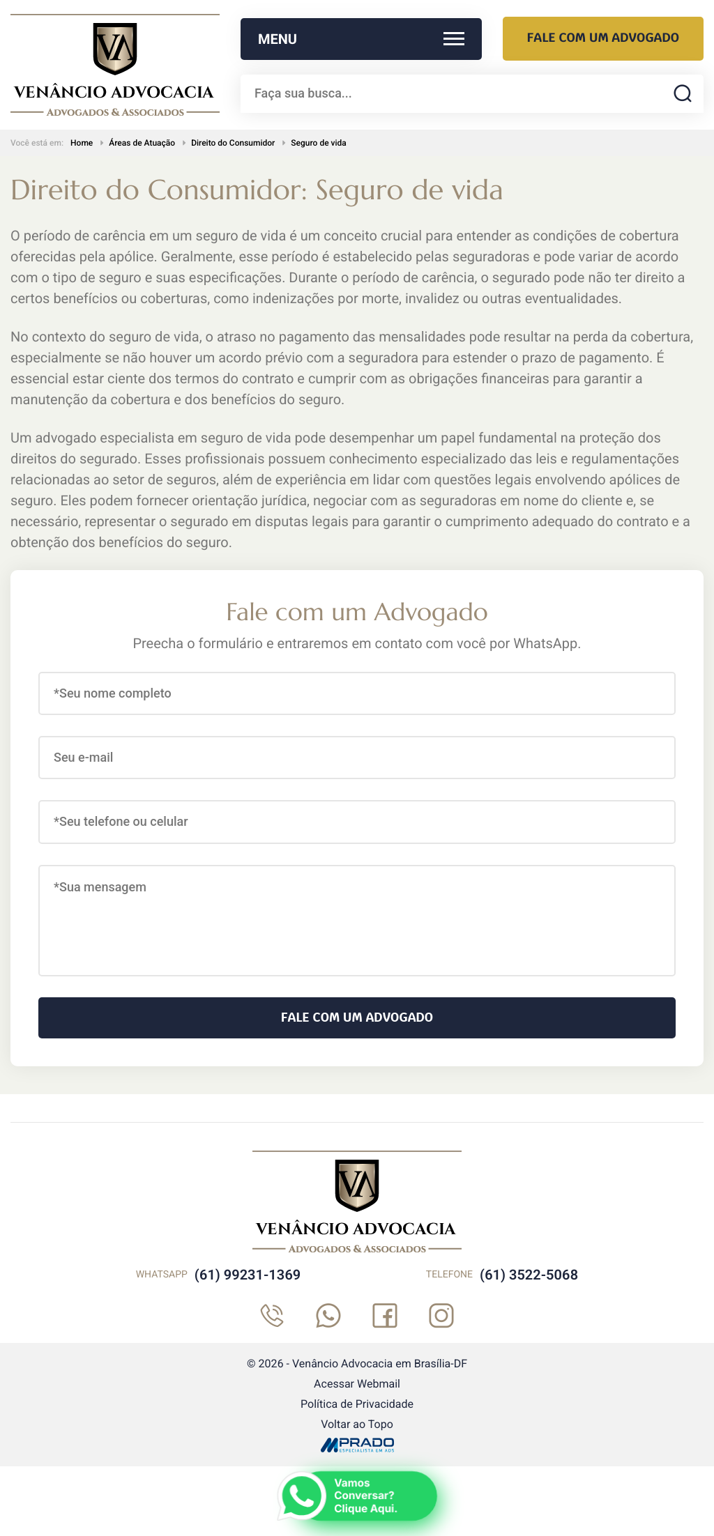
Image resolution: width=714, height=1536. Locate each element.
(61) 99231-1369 (248, 1274)
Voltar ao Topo (357, 1424)
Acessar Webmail (357, 1383)
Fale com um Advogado (603, 38)
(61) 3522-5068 (529, 1274)
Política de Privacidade (357, 1404)
